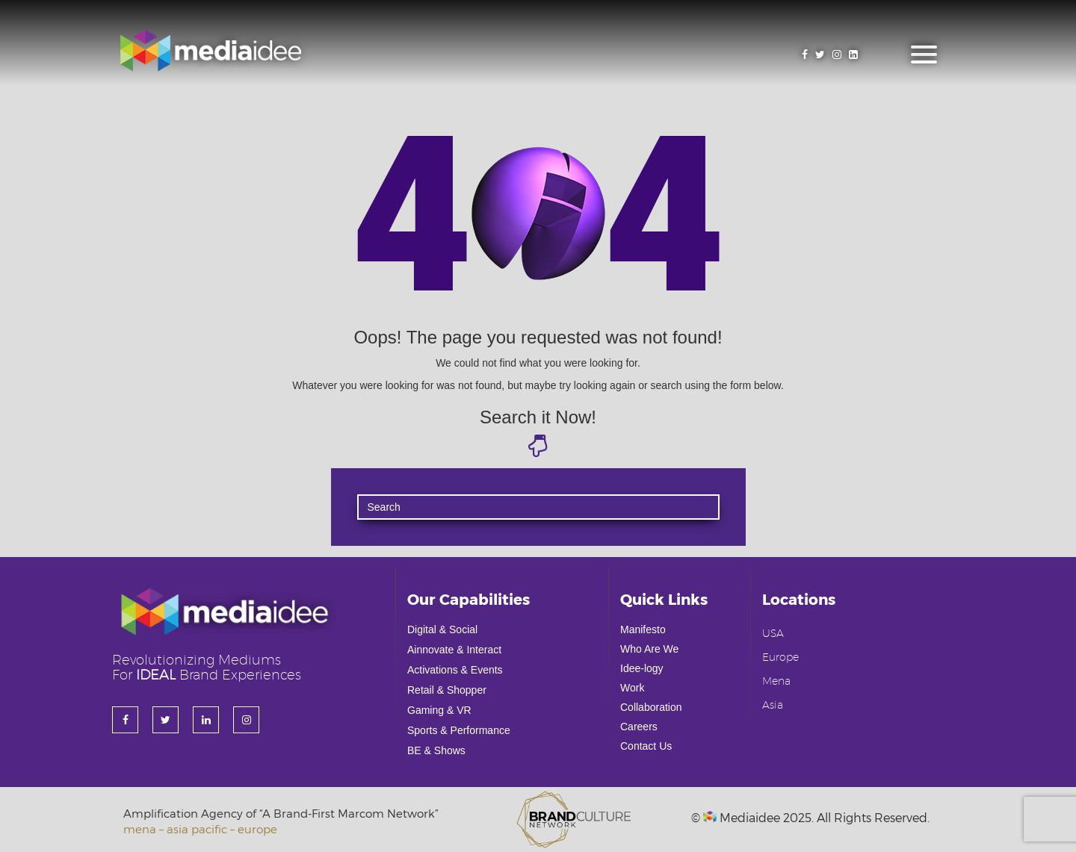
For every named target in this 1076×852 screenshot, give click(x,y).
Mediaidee (741, 817)
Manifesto (643, 629)
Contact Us (646, 746)
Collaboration (651, 707)
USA (773, 634)
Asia (772, 705)
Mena (776, 682)
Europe (780, 658)
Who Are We (649, 649)
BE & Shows (436, 750)
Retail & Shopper (446, 690)
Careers (639, 727)
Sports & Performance (458, 730)
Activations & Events (455, 670)
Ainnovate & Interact (454, 650)
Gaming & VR (439, 710)
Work (632, 688)
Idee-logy (642, 668)
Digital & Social (442, 629)
